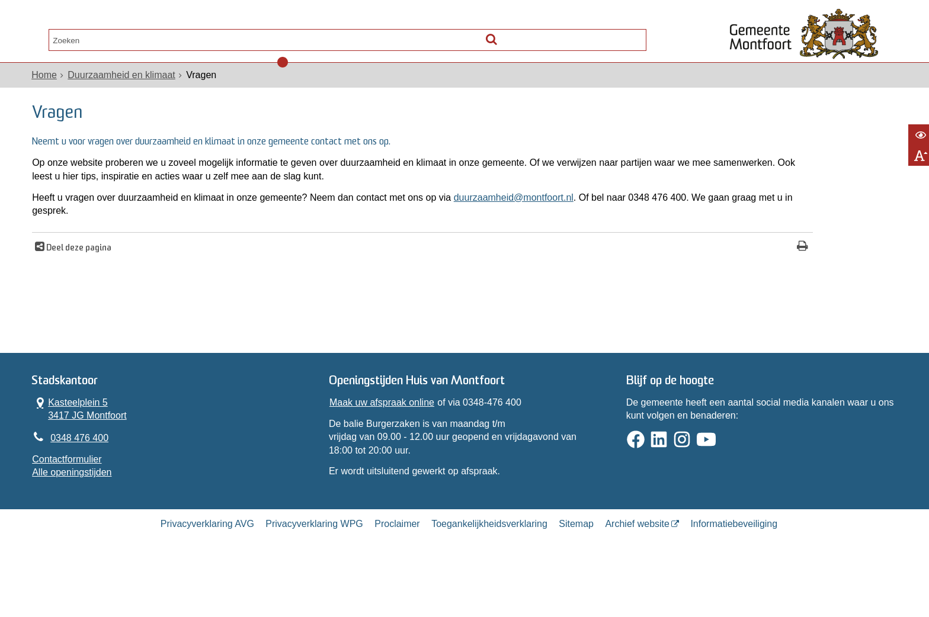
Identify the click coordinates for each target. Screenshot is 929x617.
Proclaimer (396, 571)
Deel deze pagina (84, 275)
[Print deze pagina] (660, 273)
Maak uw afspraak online (383, 440)
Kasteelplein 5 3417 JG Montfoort (86, 445)
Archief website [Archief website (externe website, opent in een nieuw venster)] (637, 571)
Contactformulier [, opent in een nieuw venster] (73, 500)
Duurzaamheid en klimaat (127, 88)
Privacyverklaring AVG (207, 571)
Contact (174, 37)
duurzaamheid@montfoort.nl (520, 223)
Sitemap (576, 571)
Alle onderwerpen (87, 37)
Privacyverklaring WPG (314, 571)
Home (50, 88)
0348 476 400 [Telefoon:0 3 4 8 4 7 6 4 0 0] (86, 477)
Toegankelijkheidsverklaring (489, 571)
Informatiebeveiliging (733, 571)
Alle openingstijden (78, 513)
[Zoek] (633, 34)
